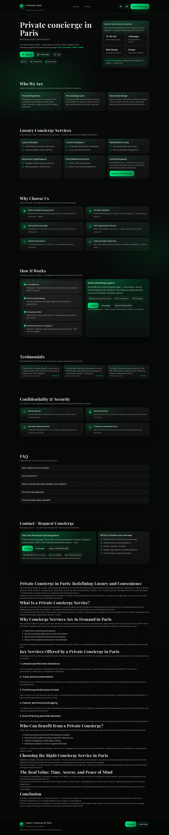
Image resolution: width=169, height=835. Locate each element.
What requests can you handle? (84, 468)
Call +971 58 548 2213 (123, 305)
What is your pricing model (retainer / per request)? (84, 484)
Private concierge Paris (77, 765)
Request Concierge (139, 6)
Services (76, 6)
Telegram (27, 54)
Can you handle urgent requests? (84, 500)
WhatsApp (43, 54)
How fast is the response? (84, 492)
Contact (87, 6)
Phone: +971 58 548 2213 (58, 548)
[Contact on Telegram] (120, 6)
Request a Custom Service (121, 173)
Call (57, 54)
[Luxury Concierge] (33, 6)
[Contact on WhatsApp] (126, 6)
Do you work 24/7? (84, 476)
